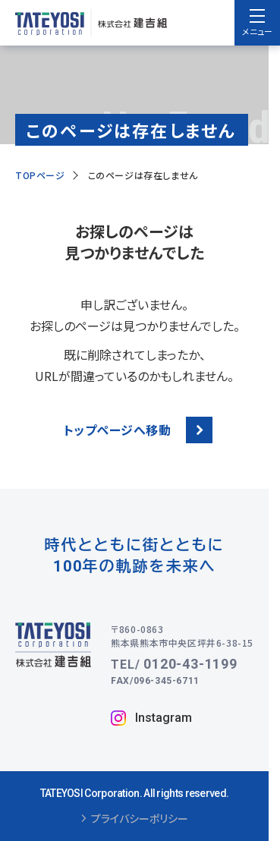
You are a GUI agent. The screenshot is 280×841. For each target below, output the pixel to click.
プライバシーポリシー (134, 819)
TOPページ (40, 175)
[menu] (257, 23)
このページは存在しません (143, 175)
